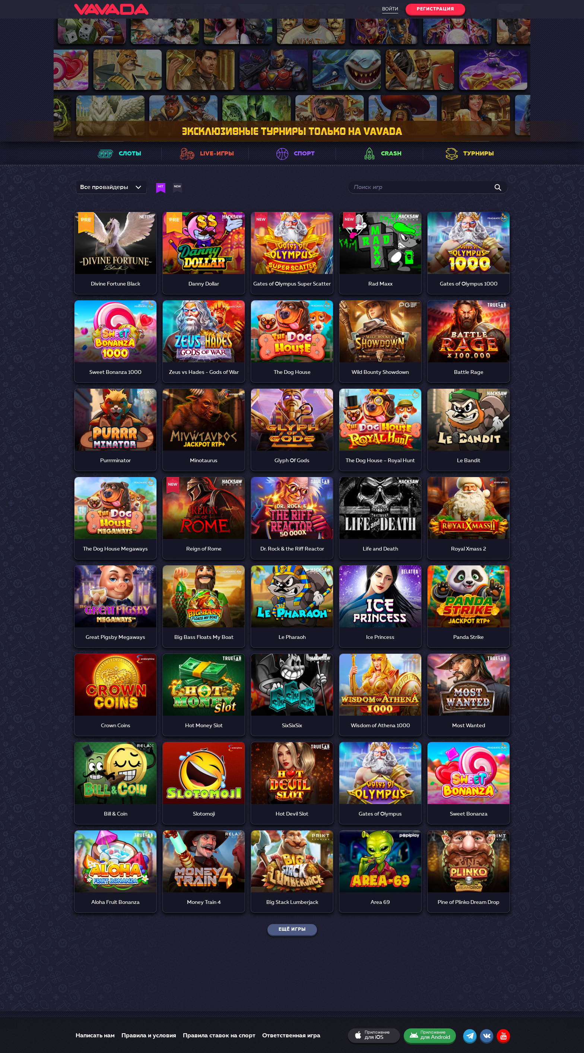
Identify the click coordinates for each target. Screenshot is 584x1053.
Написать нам (95, 1036)
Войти (390, 9)
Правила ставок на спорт (219, 1036)
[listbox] (111, 187)
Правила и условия (148, 1036)
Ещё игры (292, 929)
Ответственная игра (291, 1036)
